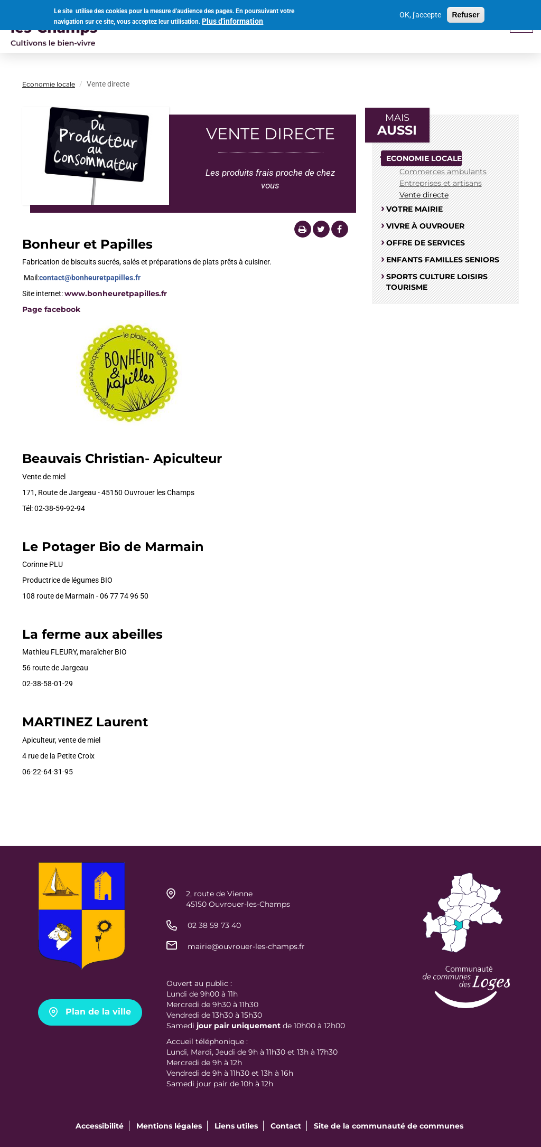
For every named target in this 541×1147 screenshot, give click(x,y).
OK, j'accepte (420, 13)
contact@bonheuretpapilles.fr (90, 277)
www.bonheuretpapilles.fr (115, 293)
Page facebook (51, 309)
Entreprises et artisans (440, 183)
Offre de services (425, 243)
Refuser (465, 13)
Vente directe (424, 195)
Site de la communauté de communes (388, 1126)
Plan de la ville (98, 1012)
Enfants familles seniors (442, 259)
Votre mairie (414, 209)
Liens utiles (236, 1126)
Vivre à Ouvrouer (425, 226)
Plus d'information (232, 19)
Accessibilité (100, 1126)
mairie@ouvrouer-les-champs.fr (246, 946)
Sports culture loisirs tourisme (437, 282)
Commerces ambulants (443, 171)
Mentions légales (169, 1126)
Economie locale (48, 84)
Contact (285, 1126)
